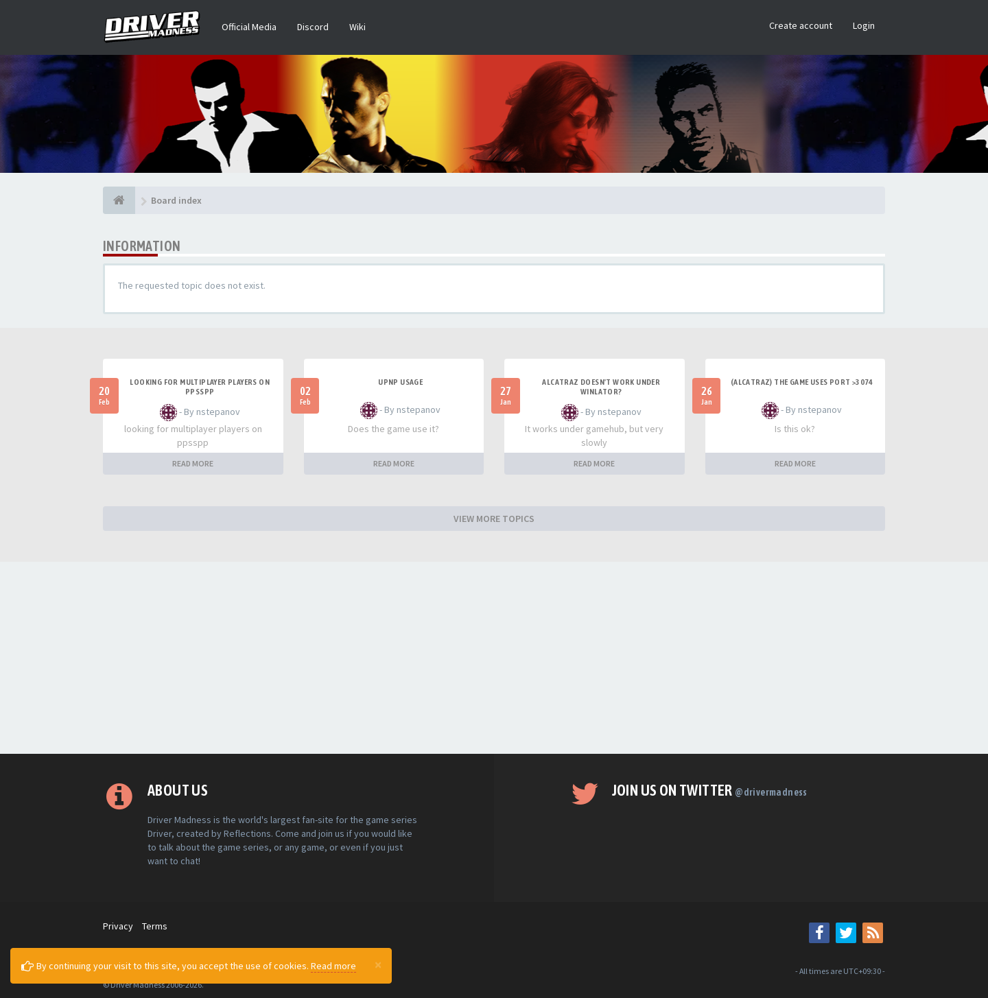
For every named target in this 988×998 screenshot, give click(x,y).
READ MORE (192, 463)
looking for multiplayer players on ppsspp (200, 386)
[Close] (378, 964)
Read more (333, 966)
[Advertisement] (494, 658)
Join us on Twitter (710, 790)
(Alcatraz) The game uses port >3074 (802, 382)
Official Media (249, 27)
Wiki (357, 27)
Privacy (118, 926)
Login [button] (864, 25)
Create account (800, 25)
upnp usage (400, 382)
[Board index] (119, 200)
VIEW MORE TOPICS (494, 518)
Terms (154, 926)
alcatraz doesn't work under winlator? (601, 386)
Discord (313, 27)
